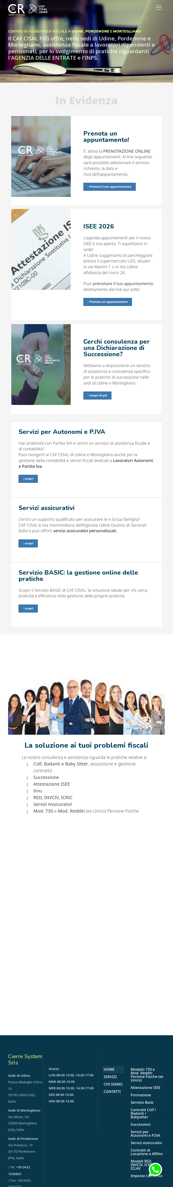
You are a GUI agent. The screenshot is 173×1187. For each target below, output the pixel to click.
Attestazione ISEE (145, 1086)
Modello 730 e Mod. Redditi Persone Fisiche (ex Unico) (147, 1074)
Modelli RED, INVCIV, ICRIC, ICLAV (143, 1164)
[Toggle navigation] (158, 7)
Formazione (141, 1094)
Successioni (140, 1123)
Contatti (112, 1090)
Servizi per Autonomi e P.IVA (145, 1133)
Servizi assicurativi (146, 1142)
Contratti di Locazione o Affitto (147, 1151)
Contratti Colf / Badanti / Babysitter (143, 1113)
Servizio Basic (142, 1101)
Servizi (110, 1076)
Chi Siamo (113, 1083)
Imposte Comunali (146, 1175)
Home (109, 1068)
